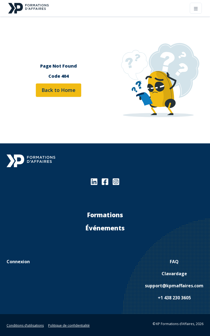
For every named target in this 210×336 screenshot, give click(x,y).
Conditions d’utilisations (25, 325)
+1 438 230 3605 (174, 298)
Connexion (18, 262)
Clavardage (174, 274)
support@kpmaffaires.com (174, 286)
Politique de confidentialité (69, 325)
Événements (105, 228)
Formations (105, 215)
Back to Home (58, 90)
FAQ (174, 262)
